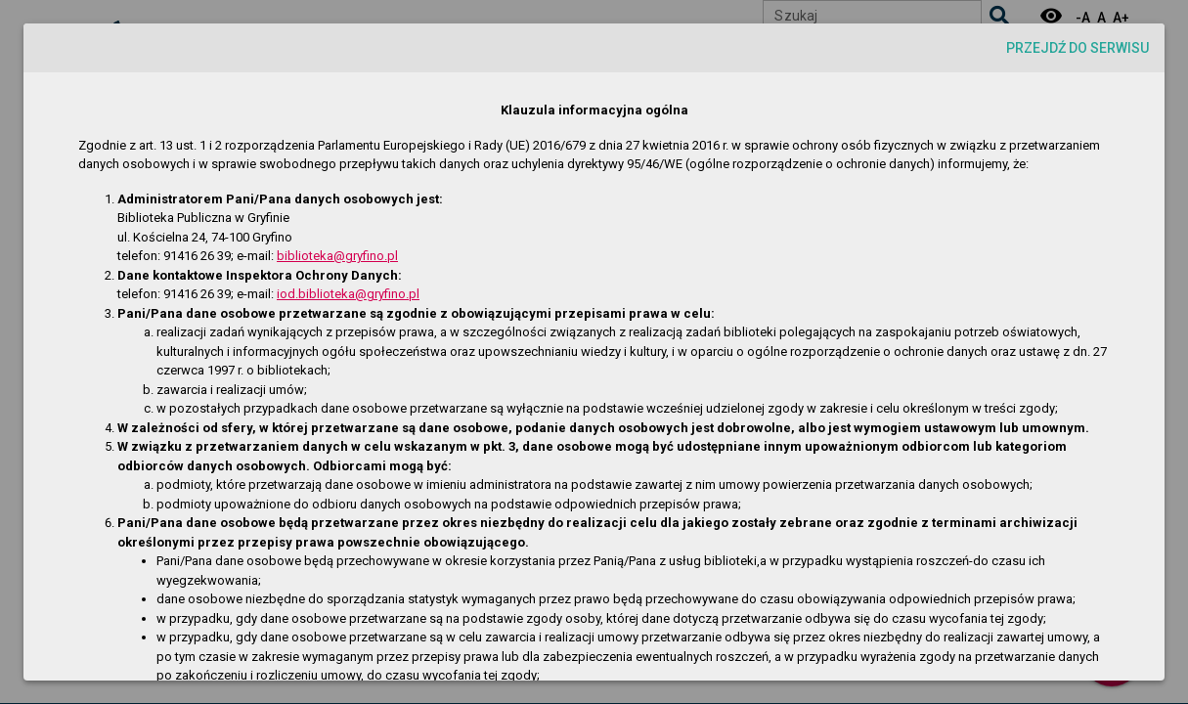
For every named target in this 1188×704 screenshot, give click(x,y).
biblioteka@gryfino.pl (337, 255)
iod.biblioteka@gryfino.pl (348, 293)
